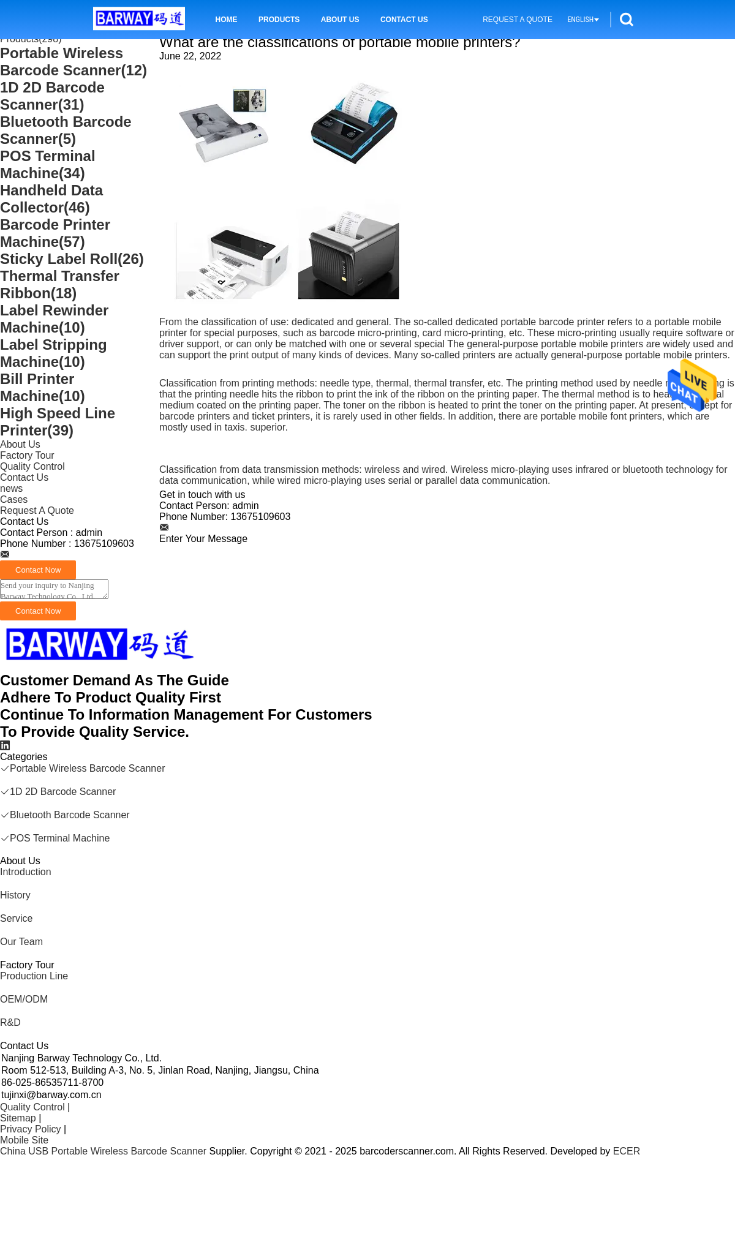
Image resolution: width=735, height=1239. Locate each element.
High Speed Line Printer (57, 422)
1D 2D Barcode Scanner (52, 96)
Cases (14, 499)
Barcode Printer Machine (55, 233)
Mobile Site (24, 1140)
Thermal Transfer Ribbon (59, 284)
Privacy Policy (30, 1129)
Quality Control (32, 466)
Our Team (21, 941)
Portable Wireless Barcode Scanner (73, 61)
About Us (340, 19)
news (11, 488)
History (15, 895)
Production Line (34, 976)
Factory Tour (27, 455)
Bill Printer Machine (42, 387)
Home (227, 19)
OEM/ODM (24, 999)
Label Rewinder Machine (54, 319)
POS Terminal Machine (48, 164)
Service (16, 918)
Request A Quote (517, 19)
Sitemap (18, 1118)
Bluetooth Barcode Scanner (66, 130)
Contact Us (404, 19)
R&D (10, 1022)
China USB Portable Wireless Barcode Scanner (103, 1151)
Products (279, 19)
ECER (626, 1151)
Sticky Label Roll (72, 258)
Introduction (25, 872)
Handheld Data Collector (51, 199)
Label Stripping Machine (53, 353)
